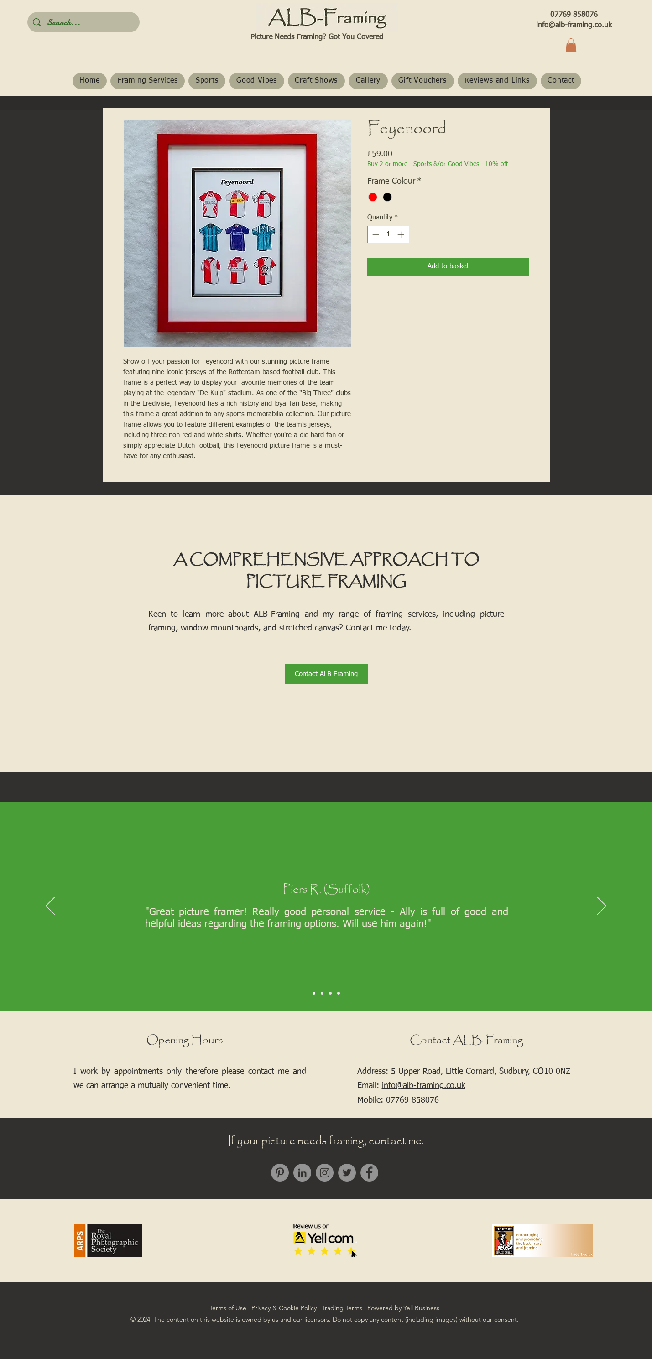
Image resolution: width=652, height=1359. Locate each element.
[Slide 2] (322, 993)
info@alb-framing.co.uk (574, 25)
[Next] (601, 906)
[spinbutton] (388, 234)
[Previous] (50, 906)
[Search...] (83, 22)
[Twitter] (347, 1173)
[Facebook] (369, 1173)
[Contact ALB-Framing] (326, 674)
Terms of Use (227, 1308)
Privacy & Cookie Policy (284, 1308)
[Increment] (402, 234)
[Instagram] (325, 1173)
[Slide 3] (330, 993)
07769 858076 (574, 15)
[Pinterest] (280, 1173)
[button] (571, 45)
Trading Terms (342, 1308)
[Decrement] (375, 234)
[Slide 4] (338, 993)
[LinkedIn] (302, 1173)
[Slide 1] (314, 993)
